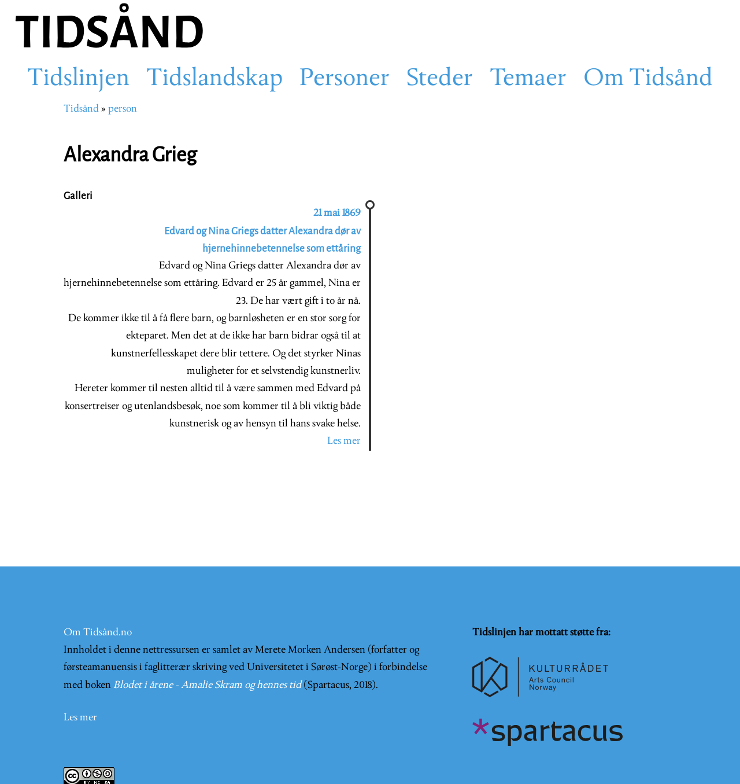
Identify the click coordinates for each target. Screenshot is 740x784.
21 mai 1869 (337, 213)
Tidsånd (81, 109)
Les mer (344, 441)
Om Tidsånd (648, 79)
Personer (344, 79)
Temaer (528, 79)
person (122, 109)
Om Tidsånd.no (98, 632)
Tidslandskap (214, 79)
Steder (439, 79)
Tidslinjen (78, 79)
